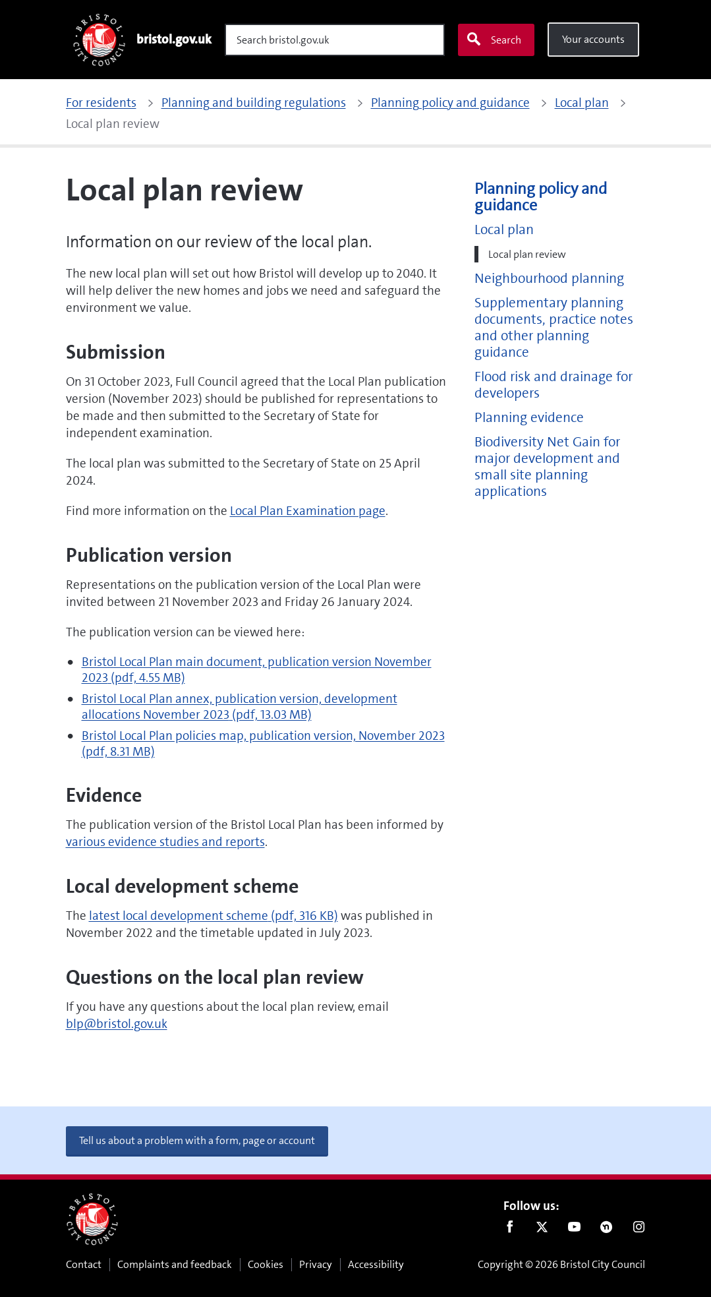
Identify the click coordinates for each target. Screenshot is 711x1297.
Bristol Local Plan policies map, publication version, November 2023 (263, 743)
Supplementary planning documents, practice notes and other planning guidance (553, 328)
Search (493, 39)
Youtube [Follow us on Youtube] (574, 1229)
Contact (83, 1264)
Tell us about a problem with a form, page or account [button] (197, 1140)
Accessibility (376, 1264)
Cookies (265, 1264)
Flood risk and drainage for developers (553, 385)
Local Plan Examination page (307, 510)
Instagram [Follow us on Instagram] (639, 1229)
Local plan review (527, 254)
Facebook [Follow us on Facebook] (509, 1229)
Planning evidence (529, 417)
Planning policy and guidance (540, 197)
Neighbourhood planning (549, 278)
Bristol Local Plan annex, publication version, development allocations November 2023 (239, 706)
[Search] (335, 40)
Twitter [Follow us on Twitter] (542, 1229)
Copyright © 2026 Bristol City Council (561, 1264)
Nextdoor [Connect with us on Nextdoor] (606, 1229)
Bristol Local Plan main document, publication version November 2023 (257, 669)
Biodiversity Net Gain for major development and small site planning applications (547, 467)
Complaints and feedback (174, 1264)
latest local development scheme (213, 915)
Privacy (315, 1264)
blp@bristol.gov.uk (116, 1023)
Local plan (504, 230)
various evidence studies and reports (165, 841)
